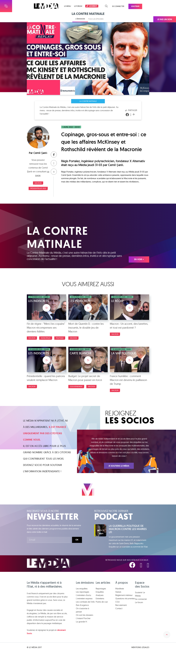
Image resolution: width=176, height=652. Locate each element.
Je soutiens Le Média (118, 466)
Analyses (99, 595)
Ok (76, 539)
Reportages (101, 588)
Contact (118, 608)
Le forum (78, 6)
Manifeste (119, 588)
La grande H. (81, 621)
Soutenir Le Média (140, 594)
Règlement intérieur (124, 595)
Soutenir (135, 6)
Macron (38, 183)
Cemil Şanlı (40, 153)
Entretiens (100, 598)
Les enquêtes (81, 588)
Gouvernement (76, 386)
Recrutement (121, 605)
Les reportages (82, 592)
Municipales (45, 338)
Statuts (118, 592)
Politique (60, 338)
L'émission (80, 19)
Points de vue (102, 601)
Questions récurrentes (125, 598)
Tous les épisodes (96, 19)
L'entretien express (84, 598)
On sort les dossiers (84, 615)
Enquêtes (100, 592)
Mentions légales (140, 647)
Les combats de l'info (85, 601)
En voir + (139, 259)
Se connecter (118, 6)
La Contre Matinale (88, 101)
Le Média (48, 563)
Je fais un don (164, 19)
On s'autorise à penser (82, 610)
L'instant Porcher (83, 618)
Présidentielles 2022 (38, 188)
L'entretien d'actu (83, 595)
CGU (117, 601)
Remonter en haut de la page (166, 634)
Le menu (67, 6)
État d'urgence (82, 605)
